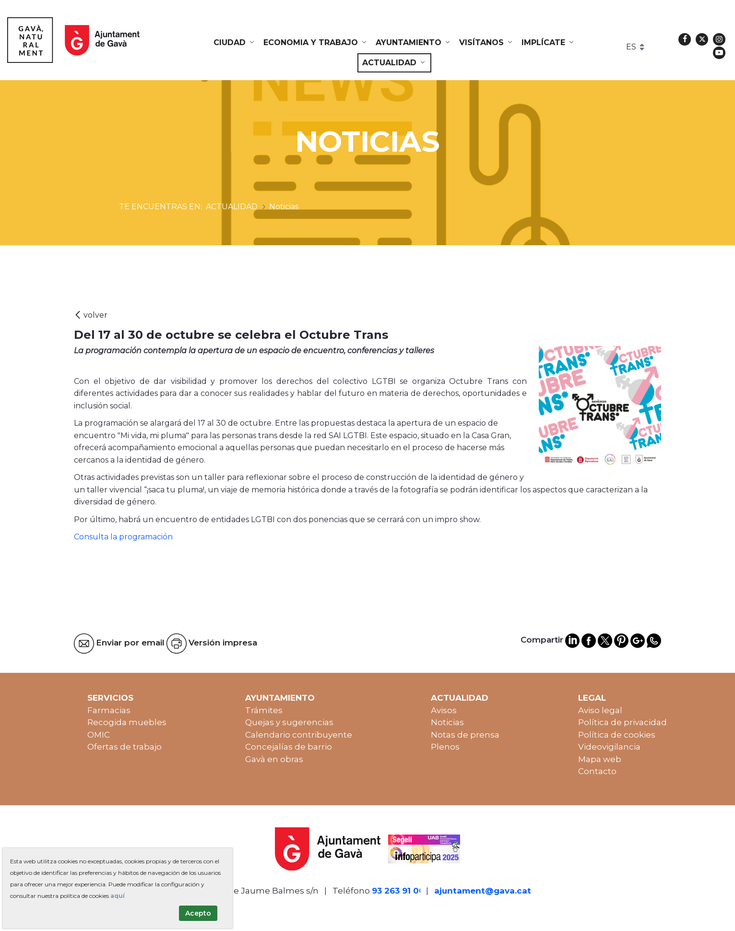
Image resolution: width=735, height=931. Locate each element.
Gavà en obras (274, 759)
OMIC (98, 735)
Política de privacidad (622, 722)
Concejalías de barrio (288, 747)
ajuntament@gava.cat (482, 890)
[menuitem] (235, 42)
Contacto (597, 771)
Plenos (445, 747)
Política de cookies (616, 735)
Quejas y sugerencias (289, 722)
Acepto (198, 913)
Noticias (447, 722)
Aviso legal (600, 710)
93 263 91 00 (398, 890)
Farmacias (108, 710)
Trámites (264, 710)
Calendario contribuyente (298, 735)
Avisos (444, 710)
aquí (117, 895)
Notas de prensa (465, 735)
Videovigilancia (609, 747)
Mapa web (599, 759)
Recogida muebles (126, 722)
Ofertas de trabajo (124, 747)
